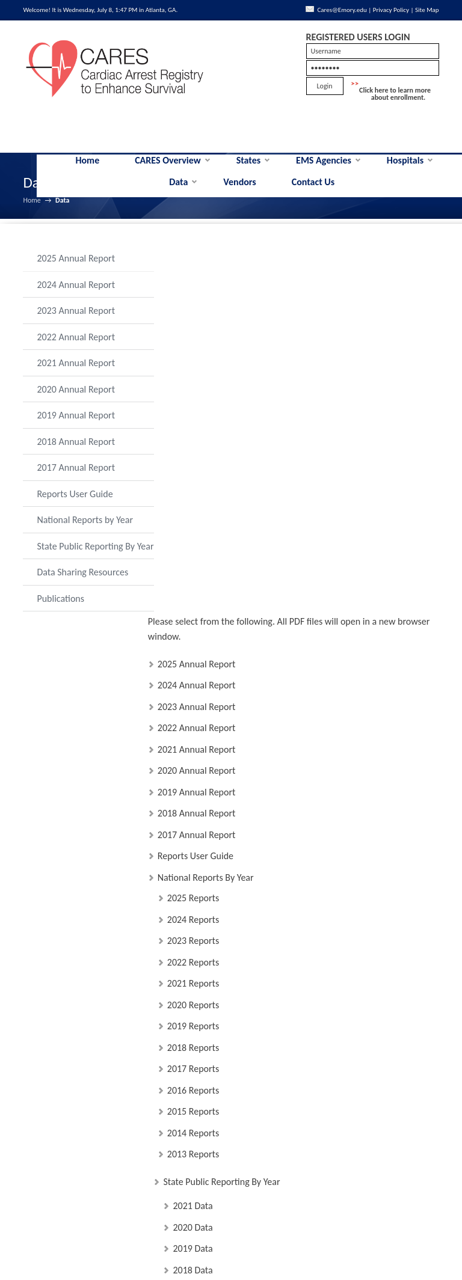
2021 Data (192, 845)
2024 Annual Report (76, 295)
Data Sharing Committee (220, 1019)
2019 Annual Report (76, 425)
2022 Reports (193, 601)
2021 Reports (193, 623)
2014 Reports (193, 772)
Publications (60, 620)
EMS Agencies (323, 170)
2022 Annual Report (76, 347)
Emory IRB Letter (205, 1062)
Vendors (239, 192)
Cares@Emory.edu (355, 10)
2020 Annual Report (76, 399)
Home (87, 170)
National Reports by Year (85, 530)
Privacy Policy (405, 10)
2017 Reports (193, 708)
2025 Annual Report (76, 268)
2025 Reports (193, 538)
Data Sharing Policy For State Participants (252, 1083)
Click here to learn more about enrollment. (395, 104)
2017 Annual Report (76, 477)
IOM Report (195, 1168)
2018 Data (192, 909)
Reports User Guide (74, 504)
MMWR (188, 1189)
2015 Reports (193, 751)
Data (178, 192)
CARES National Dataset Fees (229, 1040)
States (248, 170)
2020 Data (192, 866)
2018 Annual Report (76, 452)
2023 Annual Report (76, 320)
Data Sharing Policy (210, 955)
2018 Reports (193, 687)
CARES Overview (168, 170)
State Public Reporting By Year (86, 562)
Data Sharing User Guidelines (229, 997)
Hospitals (405, 170)
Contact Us (313, 192)
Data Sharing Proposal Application (238, 1104)
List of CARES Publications (223, 1147)
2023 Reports (193, 580)
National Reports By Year (206, 516)
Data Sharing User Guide (220, 976)
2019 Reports (193, 666)
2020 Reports (193, 644)
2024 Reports (193, 559)
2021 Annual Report (76, 373)
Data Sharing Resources (82, 594)
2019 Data (192, 888)
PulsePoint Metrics (209, 1210)
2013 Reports (193, 794)
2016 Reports (193, 729)
